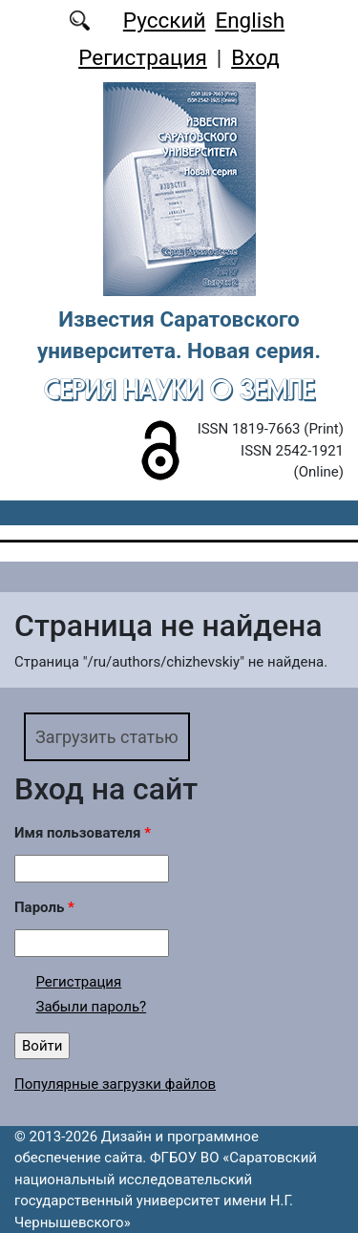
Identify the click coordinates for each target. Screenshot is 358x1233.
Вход (255, 57)
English (249, 20)
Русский (164, 20)
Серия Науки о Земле (179, 389)
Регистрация (142, 57)
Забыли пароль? (91, 1006)
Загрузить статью (107, 737)
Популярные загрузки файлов (115, 1084)
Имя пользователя (82, 832)
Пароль (44, 907)
